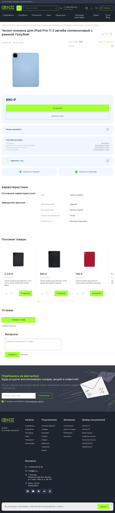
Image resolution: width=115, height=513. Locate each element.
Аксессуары (30, 443)
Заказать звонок (68, 9)
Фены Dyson (87, 433)
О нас (4, 1)
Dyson (96, 15)
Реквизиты (68, 433)
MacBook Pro (87, 443)
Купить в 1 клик (57, 116)
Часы (48, 15)
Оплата (22, 1)
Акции (44, 450)
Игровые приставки (79, 16)
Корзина (105, 8)
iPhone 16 (86, 429)
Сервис (45, 440)
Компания (69, 420)
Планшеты (37, 15)
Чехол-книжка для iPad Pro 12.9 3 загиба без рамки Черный (53, 282)
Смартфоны (8, 15)
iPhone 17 (86, 426)
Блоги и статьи (69, 429)
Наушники (60, 15)
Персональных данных (34, 401)
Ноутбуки (22, 15)
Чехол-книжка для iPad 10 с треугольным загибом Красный (88, 282)
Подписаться (43, 396)
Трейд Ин (46, 447)
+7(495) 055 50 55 (35, 467)
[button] (38, 301)
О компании (68, 426)
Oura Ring (107, 16)
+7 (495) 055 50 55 (70, 7)
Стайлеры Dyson (89, 436)
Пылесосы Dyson (89, 440)
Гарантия (45, 443)
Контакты (29, 1)
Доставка (16, 1)
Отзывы (9, 1)
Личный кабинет (48, 426)
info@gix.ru (33, 471)
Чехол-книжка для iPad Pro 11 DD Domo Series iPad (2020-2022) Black (17, 283)
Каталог (29, 420)
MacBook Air (87, 447)
